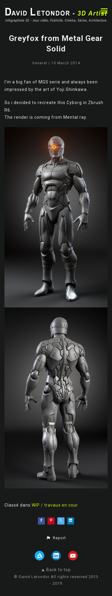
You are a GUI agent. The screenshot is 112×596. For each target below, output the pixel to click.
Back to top (56, 569)
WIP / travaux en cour (55, 505)
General (39, 63)
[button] (56, 538)
